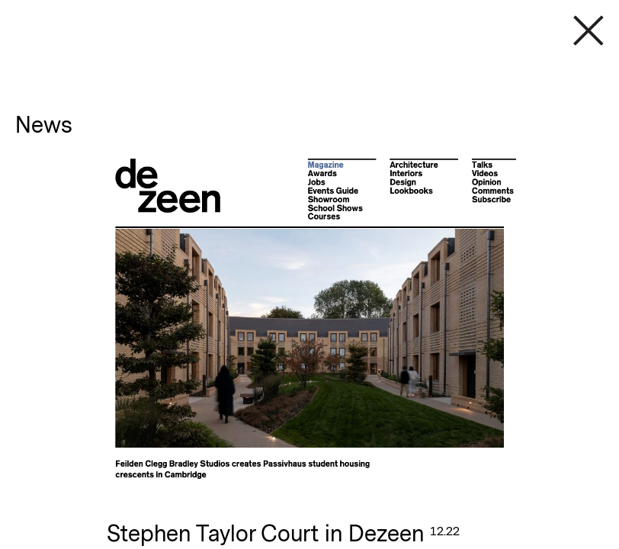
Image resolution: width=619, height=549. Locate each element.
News (43, 125)
